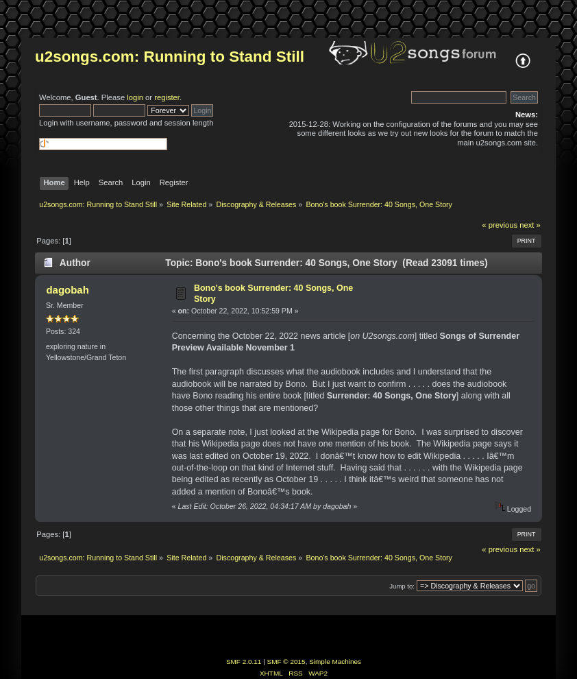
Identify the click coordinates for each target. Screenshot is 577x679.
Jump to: (402, 586)
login (135, 97)
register (167, 97)
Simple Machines (335, 661)
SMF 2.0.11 (244, 661)
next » (530, 225)
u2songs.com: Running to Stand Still (169, 56)
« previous (499, 225)
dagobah (67, 290)
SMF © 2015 (286, 661)
